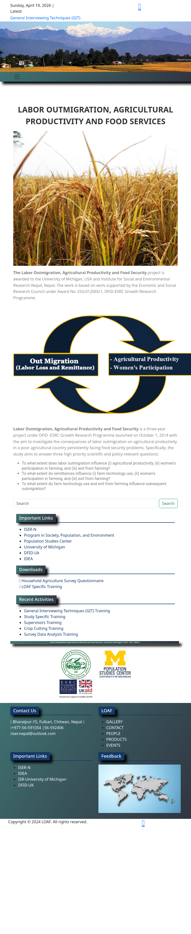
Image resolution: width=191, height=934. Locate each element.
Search (168, 503)
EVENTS (113, 745)
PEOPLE (113, 733)
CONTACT (115, 727)
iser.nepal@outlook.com (33, 733)
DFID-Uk (31, 553)
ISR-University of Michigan (42, 779)
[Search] (85, 503)
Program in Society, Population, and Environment (69, 535)
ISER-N (30, 529)
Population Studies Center (48, 541)
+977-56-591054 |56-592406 (36, 727)
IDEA (28, 558)
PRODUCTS (116, 739)
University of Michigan (44, 547)
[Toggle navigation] (17, 77)
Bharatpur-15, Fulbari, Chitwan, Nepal (47, 721)
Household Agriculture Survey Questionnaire (61, 580)
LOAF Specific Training (40, 586)
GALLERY (114, 721)
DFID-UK (26, 785)
